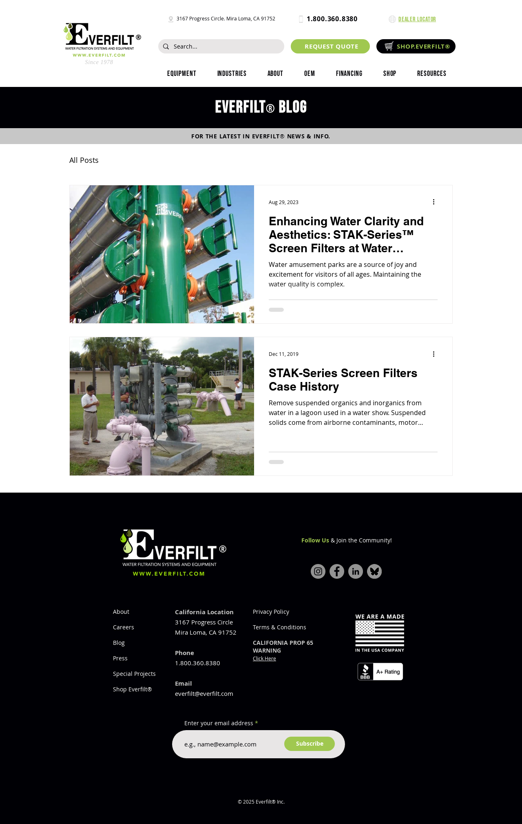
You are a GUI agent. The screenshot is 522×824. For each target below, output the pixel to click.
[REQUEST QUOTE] (330, 46)
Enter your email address (218, 723)
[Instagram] (318, 571)
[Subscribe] (309, 744)
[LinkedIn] (355, 571)
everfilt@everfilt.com (204, 693)
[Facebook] (337, 571)
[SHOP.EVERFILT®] (416, 46)
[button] (232, 73)
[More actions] (436, 202)
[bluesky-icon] (374, 571)
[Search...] (220, 46)
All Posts (84, 160)
